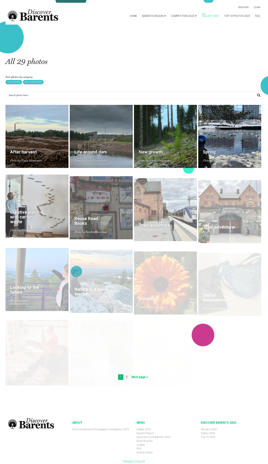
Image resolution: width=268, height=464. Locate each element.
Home (133, 15)
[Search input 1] (131, 95)
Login (257, 7)
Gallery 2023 (210, 15)
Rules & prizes (145, 440)
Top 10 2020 (208, 437)
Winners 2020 (209, 429)
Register (243, 7)
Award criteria (144, 452)
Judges (141, 444)
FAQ (257, 15)
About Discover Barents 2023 (153, 437)
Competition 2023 (182, 15)
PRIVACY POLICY (134, 461)
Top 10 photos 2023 (237, 15)
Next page (140, 377)
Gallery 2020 (208, 433)
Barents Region (152, 15)
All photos (13, 82)
